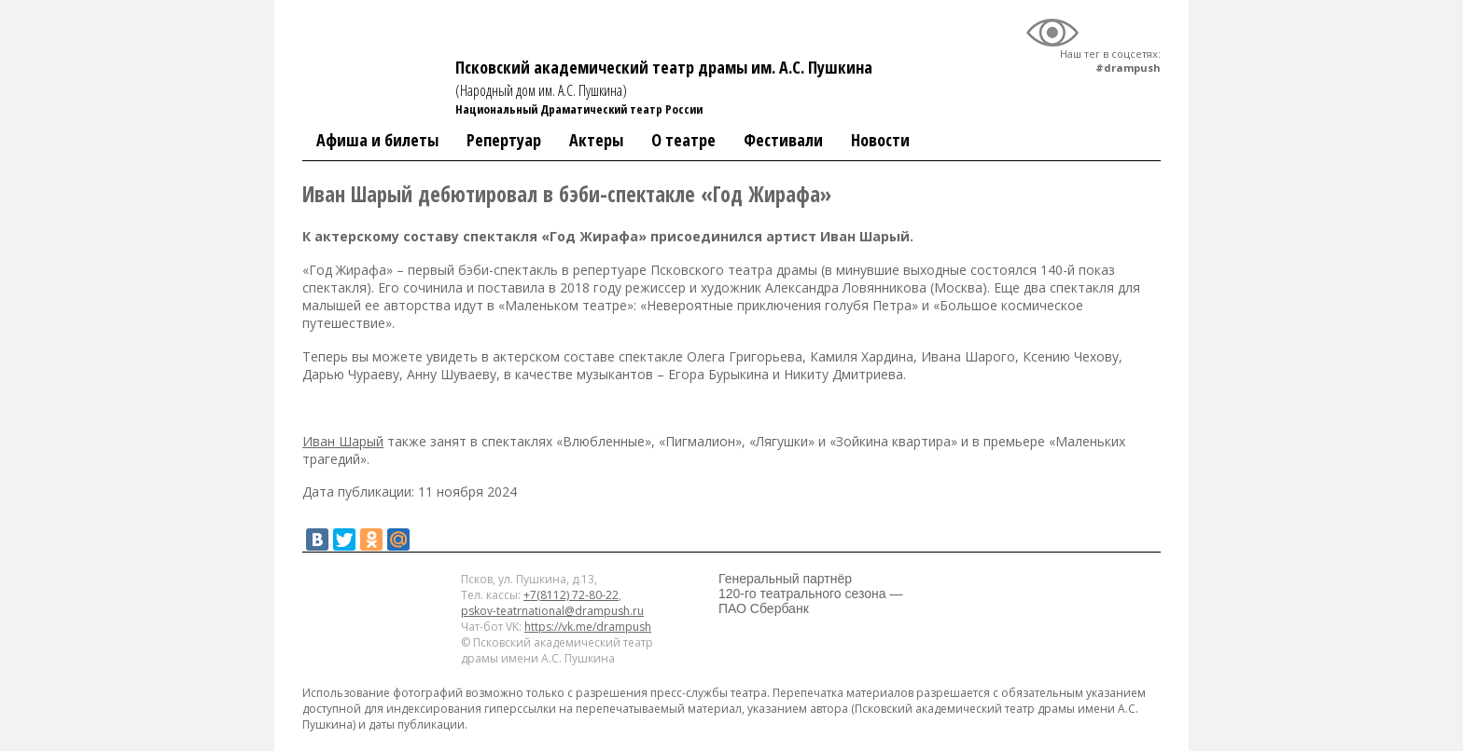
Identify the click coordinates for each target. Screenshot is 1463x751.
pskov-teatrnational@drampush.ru (552, 611)
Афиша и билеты (377, 140)
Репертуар (504, 140)
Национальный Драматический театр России (579, 109)
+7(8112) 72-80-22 (571, 595)
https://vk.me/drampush (587, 627)
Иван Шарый (342, 441)
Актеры (596, 140)
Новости (880, 140)
